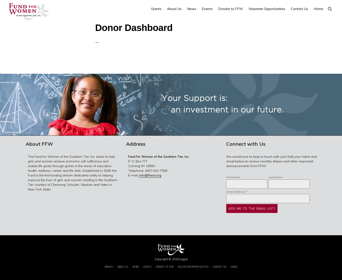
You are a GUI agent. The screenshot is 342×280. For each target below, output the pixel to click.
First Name (233, 177)
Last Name (275, 177)
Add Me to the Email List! (251, 208)
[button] (330, 9)
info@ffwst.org (149, 175)
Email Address (236, 191)
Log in (184, 259)
